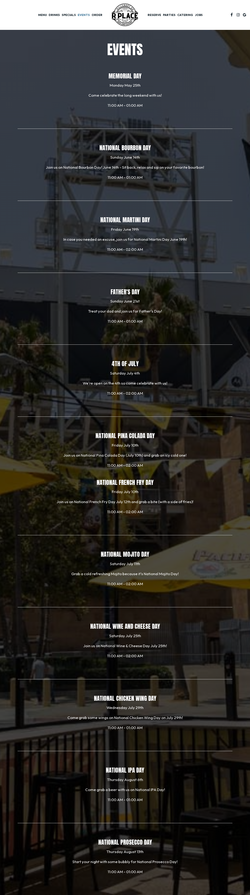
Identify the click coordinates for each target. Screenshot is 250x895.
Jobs (199, 15)
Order (97, 15)
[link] (125, 14)
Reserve (154, 15)
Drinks (54, 15)
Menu (42, 15)
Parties (169, 15)
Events (84, 15)
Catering (185, 15)
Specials (69, 15)
